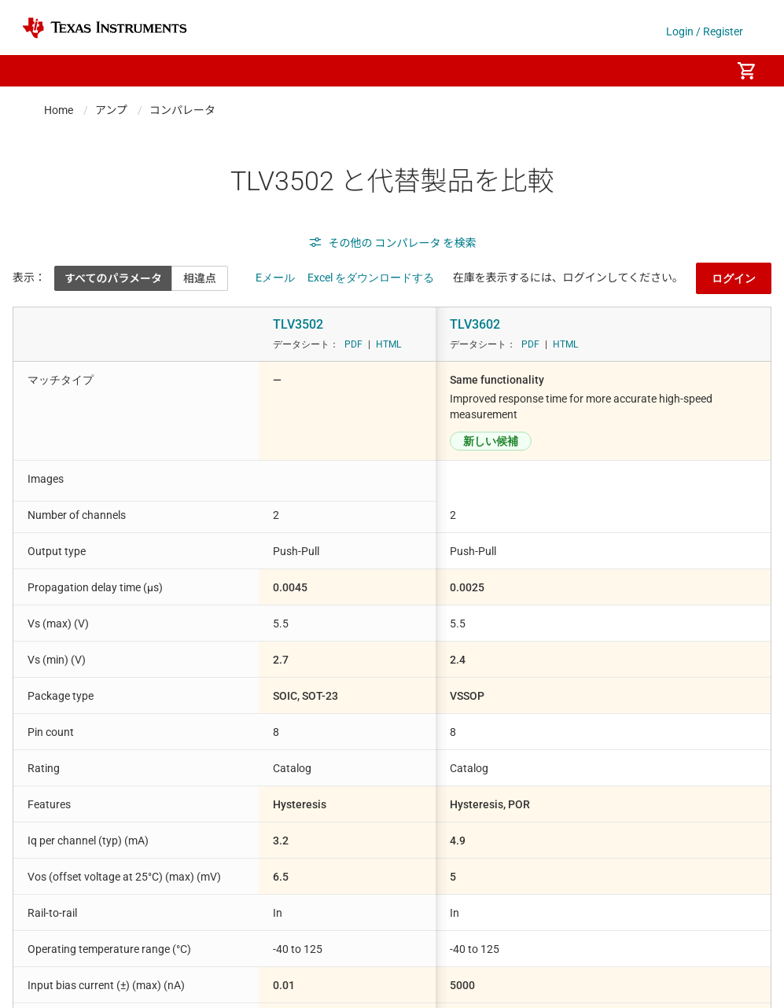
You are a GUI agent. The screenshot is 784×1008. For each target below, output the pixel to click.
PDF (353, 344)
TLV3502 (298, 324)
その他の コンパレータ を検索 (392, 243)
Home (58, 110)
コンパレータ (182, 110)
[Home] (104, 28)
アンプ (111, 110)
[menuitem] (702, 70)
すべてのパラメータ (113, 278)
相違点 (199, 278)
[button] (38, 70)
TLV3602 (475, 324)
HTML (388, 344)
